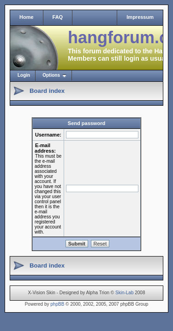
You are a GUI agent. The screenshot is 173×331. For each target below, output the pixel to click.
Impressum (140, 17)
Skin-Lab (124, 292)
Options (51, 75)
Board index (47, 90)
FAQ (58, 17)
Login (24, 75)
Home (26, 17)
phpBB (57, 304)
